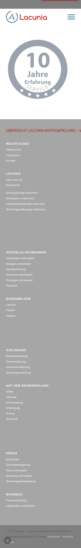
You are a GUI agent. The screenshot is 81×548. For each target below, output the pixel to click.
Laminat (11, 304)
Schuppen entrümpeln (19, 280)
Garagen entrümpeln (18, 263)
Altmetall (11, 397)
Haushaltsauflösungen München (25, 203)
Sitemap (41, 536)
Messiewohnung (16, 269)
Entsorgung (13, 407)
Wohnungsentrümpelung (20, 481)
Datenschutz (13, 149)
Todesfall (11, 285)
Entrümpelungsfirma (18, 464)
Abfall (9, 391)
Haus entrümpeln (16, 470)
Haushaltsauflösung (18, 367)
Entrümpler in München (20, 198)
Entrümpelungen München (22, 192)
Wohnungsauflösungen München (26, 209)
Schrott (10, 413)
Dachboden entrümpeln (20, 258)
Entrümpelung (14, 402)
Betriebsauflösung (17, 356)
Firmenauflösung (16, 361)
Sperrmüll (12, 419)
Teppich (10, 315)
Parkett (10, 310)
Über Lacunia (14, 179)
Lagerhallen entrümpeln (20, 505)
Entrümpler (12, 459)
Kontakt (10, 160)
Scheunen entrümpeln (19, 274)
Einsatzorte (13, 185)
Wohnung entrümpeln (19, 475)
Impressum (12, 155)
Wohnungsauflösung (18, 372)
